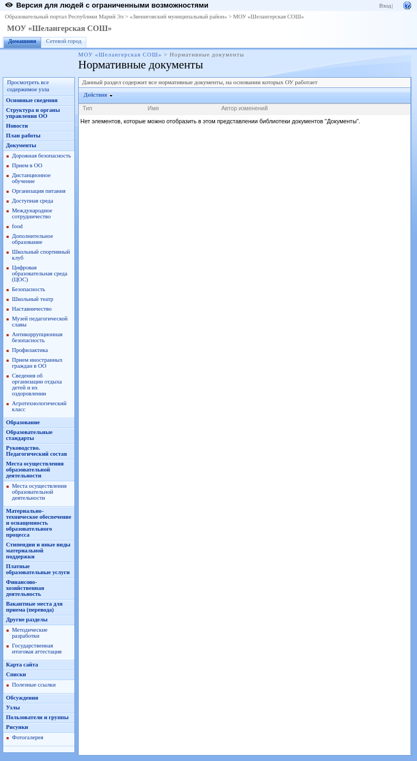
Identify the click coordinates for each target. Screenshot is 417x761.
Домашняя (22, 41)
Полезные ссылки (33, 685)
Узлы (13, 707)
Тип (87, 108)
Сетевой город (63, 41)
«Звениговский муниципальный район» (178, 17)
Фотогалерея (27, 737)
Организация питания (39, 191)
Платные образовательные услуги (38, 569)
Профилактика (30, 350)
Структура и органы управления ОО (33, 113)
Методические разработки (29, 633)
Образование (23, 422)
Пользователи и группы (37, 717)
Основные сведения (32, 100)
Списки (16, 674)
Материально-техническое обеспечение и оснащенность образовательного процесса (38, 523)
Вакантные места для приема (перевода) (34, 607)
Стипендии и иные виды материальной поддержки (38, 550)
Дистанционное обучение (31, 178)
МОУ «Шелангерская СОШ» (268, 17)
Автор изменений (244, 108)
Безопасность (28, 289)
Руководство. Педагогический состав (36, 451)
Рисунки (17, 727)
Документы (21, 145)
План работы (23, 136)
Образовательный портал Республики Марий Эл (64, 17)
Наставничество (32, 309)
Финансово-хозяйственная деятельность (25, 588)
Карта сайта (22, 665)
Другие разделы (27, 619)
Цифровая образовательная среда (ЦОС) (39, 273)
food (17, 226)
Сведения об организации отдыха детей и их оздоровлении (37, 385)
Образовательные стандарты (29, 435)
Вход (385, 6)
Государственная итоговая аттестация (36, 649)
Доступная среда (32, 201)
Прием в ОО (27, 165)
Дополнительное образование (32, 239)
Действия (96, 95)
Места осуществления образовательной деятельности (35, 470)
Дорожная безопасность (41, 156)
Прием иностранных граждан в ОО (37, 363)
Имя (153, 108)
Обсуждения (22, 698)
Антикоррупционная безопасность (37, 337)
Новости (17, 126)
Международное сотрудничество (32, 213)
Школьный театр (32, 299)
